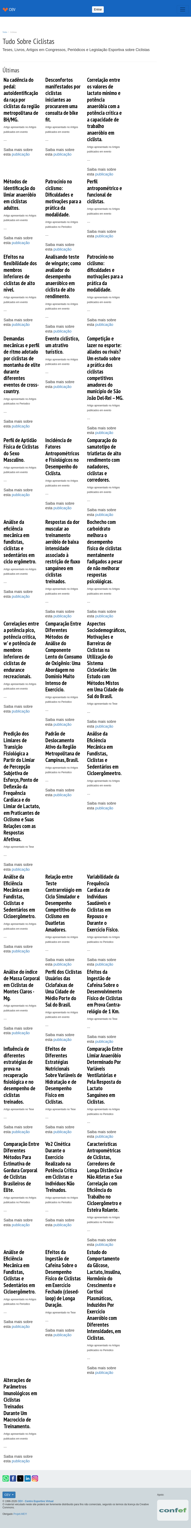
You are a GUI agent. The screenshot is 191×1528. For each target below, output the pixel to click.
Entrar (98, 9)
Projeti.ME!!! (20, 1514)
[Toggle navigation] (182, 9)
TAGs (5, 32)
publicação (21, 154)
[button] (6, 1478)
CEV (7, 1494)
